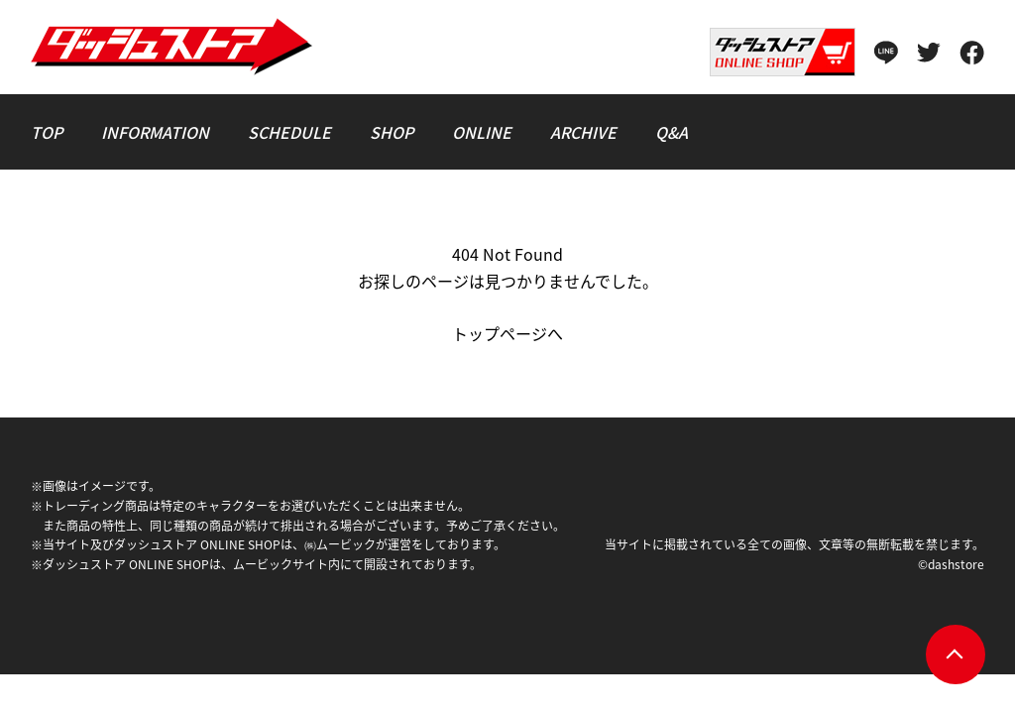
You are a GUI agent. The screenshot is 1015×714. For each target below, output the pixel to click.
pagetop (955, 654)
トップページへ (507, 333)
